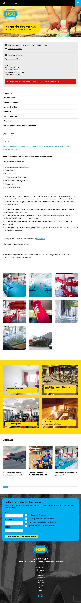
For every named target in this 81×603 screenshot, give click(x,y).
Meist (40, 590)
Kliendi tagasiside (11, 116)
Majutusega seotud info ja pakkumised (43, 522)
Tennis (40, 573)
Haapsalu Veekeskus (24, 29)
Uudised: (8, 439)
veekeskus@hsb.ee (15, 55)
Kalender (41, 588)
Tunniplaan (8, 93)
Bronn (40, 585)
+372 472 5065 (14, 59)
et (16, 3)
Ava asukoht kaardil (15, 49)
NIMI (7, 512)
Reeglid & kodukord (11, 107)
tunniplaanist (40, 239)
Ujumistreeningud (11, 102)
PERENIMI (9, 520)
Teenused (40, 583)
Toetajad (7, 121)
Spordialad (40, 570)
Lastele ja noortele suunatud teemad (42, 519)
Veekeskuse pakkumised (38, 515)
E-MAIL (8, 527)
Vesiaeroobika (9, 98)
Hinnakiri (7, 112)
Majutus (40, 580)
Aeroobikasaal (40, 578)
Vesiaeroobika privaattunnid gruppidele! (20, 125)
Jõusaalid (40, 575)
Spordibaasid (9, 29)
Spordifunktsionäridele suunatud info (42, 526)
